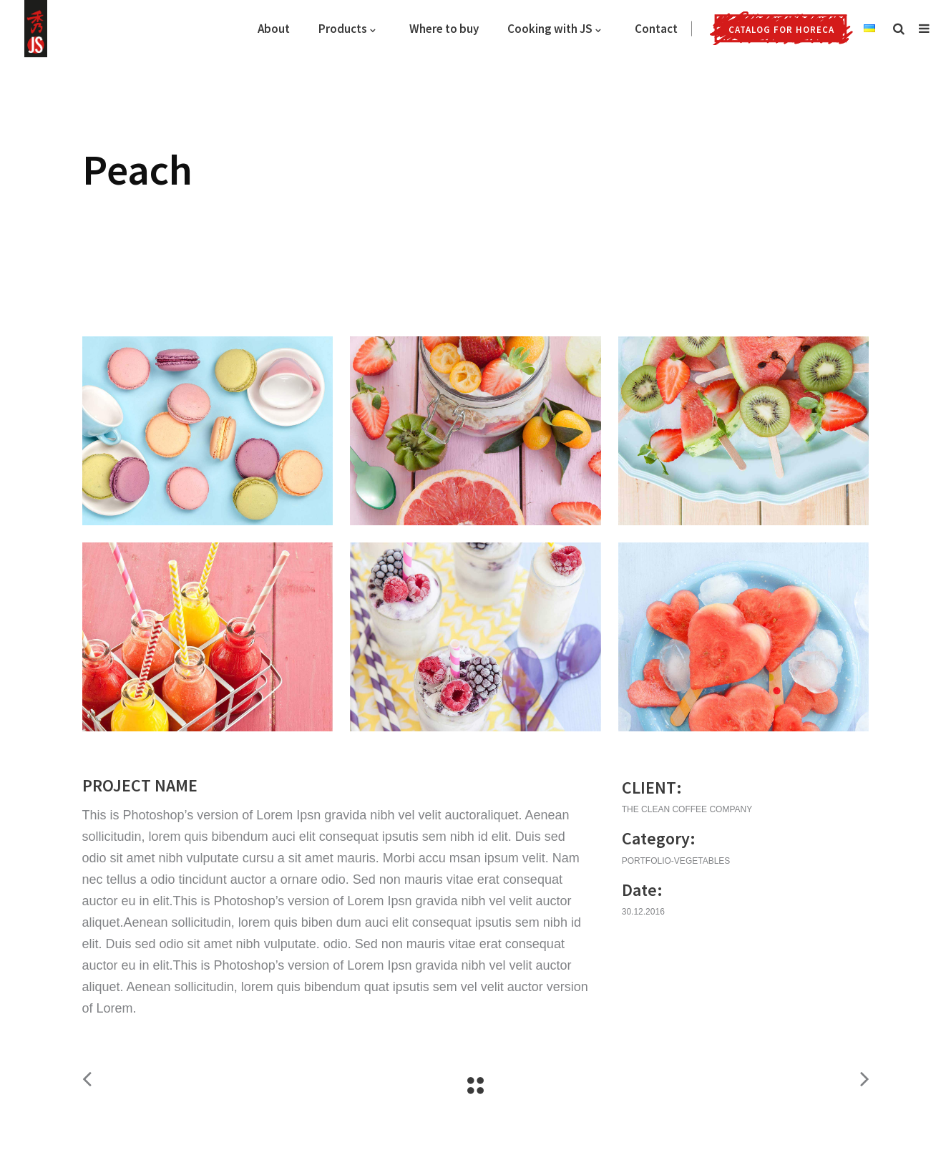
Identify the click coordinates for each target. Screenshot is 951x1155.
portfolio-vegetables (676, 861)
